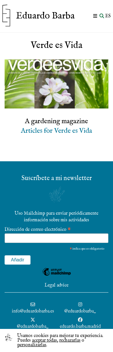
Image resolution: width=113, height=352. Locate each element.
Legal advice (56, 285)
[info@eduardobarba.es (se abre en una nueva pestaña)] (33, 308)
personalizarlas (31, 345)
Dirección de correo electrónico (38, 229)
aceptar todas (44, 340)
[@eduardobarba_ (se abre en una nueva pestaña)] (80, 308)
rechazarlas (70, 340)
